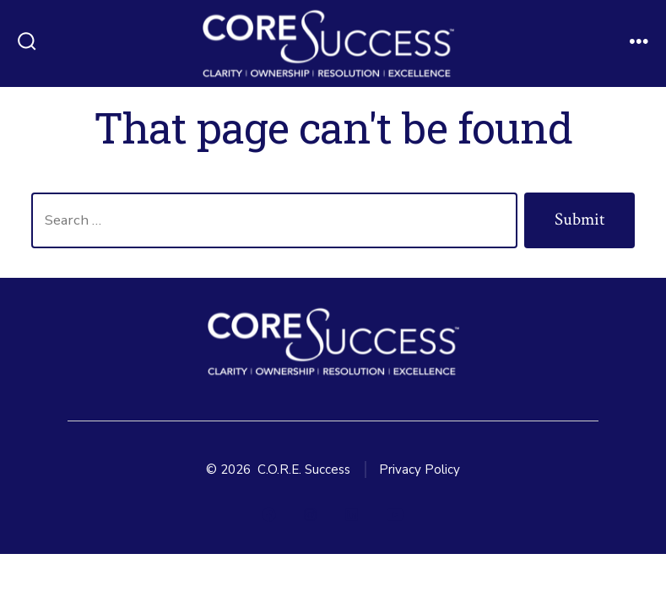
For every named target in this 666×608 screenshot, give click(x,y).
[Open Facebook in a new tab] (270, 515)
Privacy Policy (419, 469)
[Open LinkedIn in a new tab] (352, 515)
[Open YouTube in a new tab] (395, 515)
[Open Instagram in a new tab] (310, 515)
